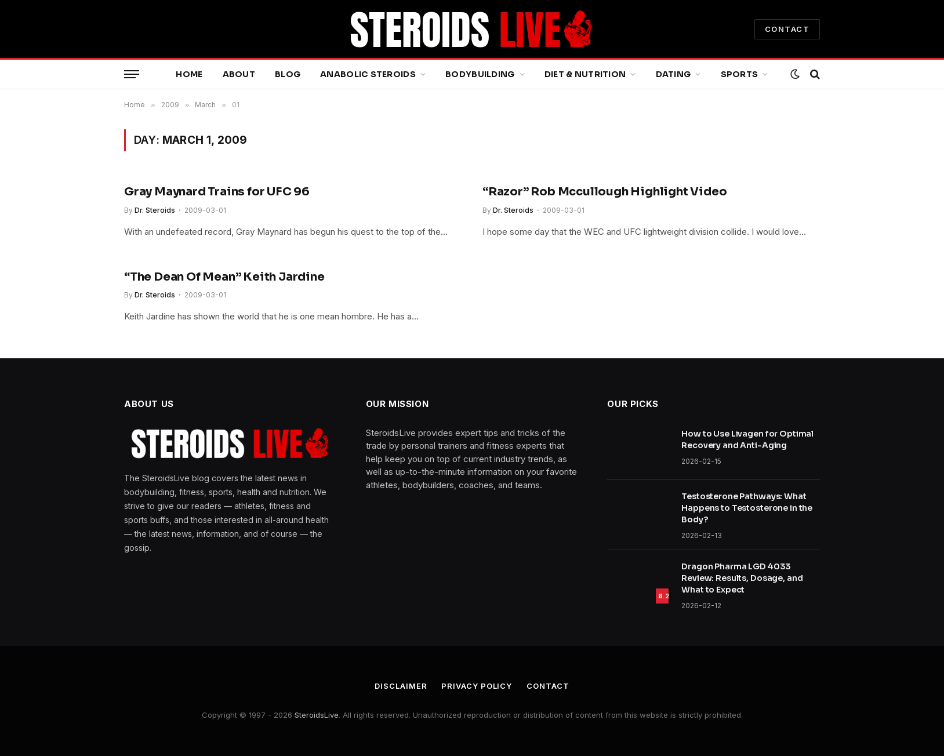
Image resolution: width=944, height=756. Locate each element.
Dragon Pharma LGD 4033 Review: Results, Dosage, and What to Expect (742, 578)
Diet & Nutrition (585, 74)
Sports (739, 74)
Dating (673, 74)
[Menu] (131, 74)
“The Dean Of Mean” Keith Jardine (224, 277)
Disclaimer (401, 685)
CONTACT (787, 29)
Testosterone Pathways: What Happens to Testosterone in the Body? (746, 508)
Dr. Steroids (155, 210)
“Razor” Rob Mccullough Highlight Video (604, 191)
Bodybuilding (479, 74)
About (239, 74)
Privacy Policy (476, 685)
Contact (548, 685)
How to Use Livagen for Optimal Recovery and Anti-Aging (747, 439)
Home (189, 74)
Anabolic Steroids (368, 74)
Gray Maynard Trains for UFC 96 (217, 191)
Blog (287, 74)
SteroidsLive (317, 714)
